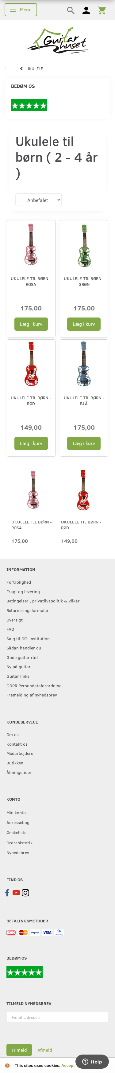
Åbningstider (19, 772)
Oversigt (14, 620)
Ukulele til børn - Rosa (31, 281)
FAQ (10, 629)
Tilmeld (19, 1050)
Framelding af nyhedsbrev (31, 695)
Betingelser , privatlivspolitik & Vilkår (43, 601)
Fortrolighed (18, 582)
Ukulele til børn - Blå (84, 400)
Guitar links (17, 676)
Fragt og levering (23, 591)
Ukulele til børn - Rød (31, 400)
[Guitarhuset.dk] (57, 39)
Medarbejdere (19, 753)
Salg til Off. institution (28, 638)
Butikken (14, 762)
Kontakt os (17, 744)
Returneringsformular (27, 610)
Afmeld (44, 1050)
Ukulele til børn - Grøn (84, 281)
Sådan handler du (23, 648)
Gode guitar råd (22, 657)
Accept (68, 1065)
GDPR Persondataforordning (34, 685)
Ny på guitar (18, 666)
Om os (12, 734)
